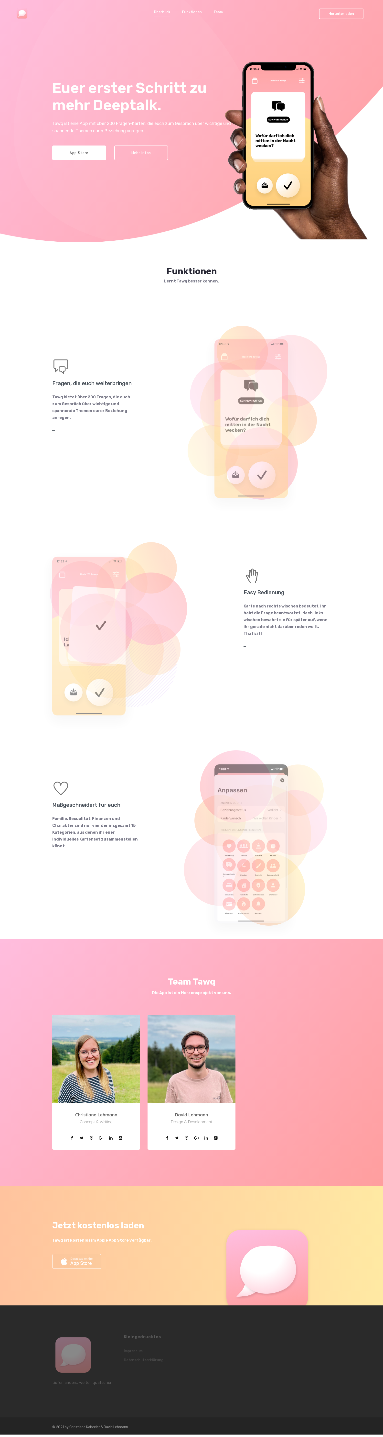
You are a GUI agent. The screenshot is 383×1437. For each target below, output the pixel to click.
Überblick (162, 12)
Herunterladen (341, 14)
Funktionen (192, 12)
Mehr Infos (141, 153)
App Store (79, 153)
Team (218, 12)
